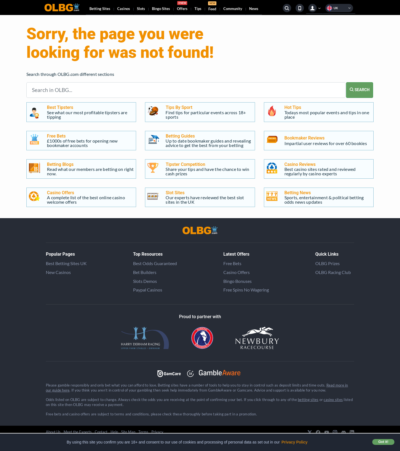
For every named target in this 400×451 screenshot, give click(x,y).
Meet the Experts (78, 432)
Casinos (123, 8)
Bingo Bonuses (237, 281)
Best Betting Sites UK (66, 263)
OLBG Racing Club (333, 272)
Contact (101, 432)
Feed (212, 7)
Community (232, 8)
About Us (53, 432)
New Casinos (58, 272)
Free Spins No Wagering (246, 289)
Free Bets (232, 263)
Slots (141, 8)
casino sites (333, 399)
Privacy (157, 432)
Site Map (128, 432)
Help (114, 432)
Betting (99, 8)
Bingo (161, 8)
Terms (143, 432)
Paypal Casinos (147, 289)
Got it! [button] (383, 442)
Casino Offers (236, 272)
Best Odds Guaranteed (155, 263)
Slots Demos (145, 281)
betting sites (308, 399)
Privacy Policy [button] (294, 442)
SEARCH (359, 90)
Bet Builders (144, 272)
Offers (182, 7)
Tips (197, 8)
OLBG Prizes (327, 263)
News (253, 8)
